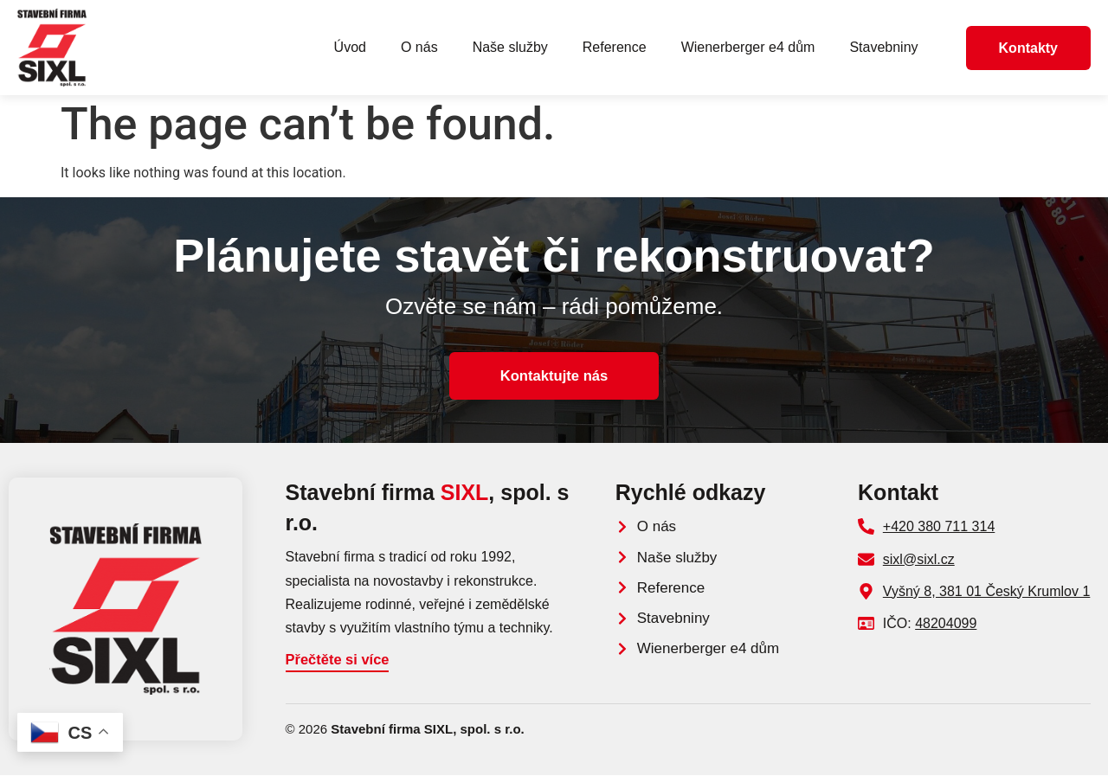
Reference (615, 47)
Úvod (350, 47)
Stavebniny (883, 47)
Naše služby (510, 47)
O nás (419, 47)
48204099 (945, 623)
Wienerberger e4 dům (748, 47)
